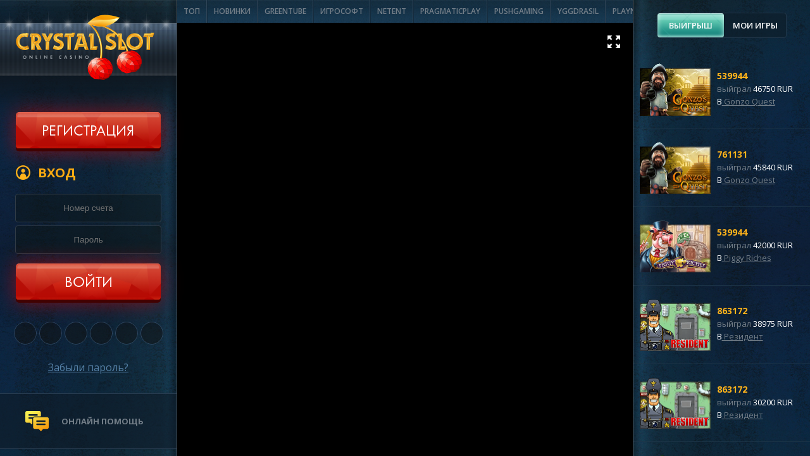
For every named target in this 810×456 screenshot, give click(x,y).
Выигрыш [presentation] (691, 25)
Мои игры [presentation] (755, 25)
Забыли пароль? (88, 367)
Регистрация (88, 131)
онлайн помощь (102, 421)
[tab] (690, 25)
